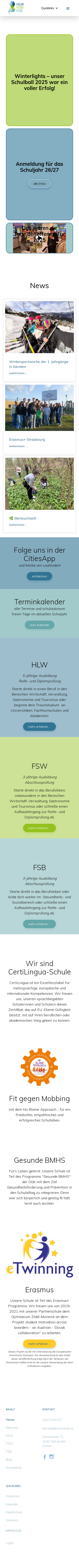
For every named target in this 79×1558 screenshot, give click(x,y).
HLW (9, 1435)
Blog (9, 1459)
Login (9, 1543)
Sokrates (12, 1520)
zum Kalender (39, 625)
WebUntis (13, 1496)
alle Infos (39, 184)
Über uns (12, 1428)
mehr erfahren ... (39, 727)
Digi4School (14, 1512)
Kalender (12, 1504)
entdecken (39, 576)
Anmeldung (13, 1467)
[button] (49, 8)
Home (10, 1420)
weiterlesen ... (18, 373)
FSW (9, 1443)
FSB (8, 1451)
